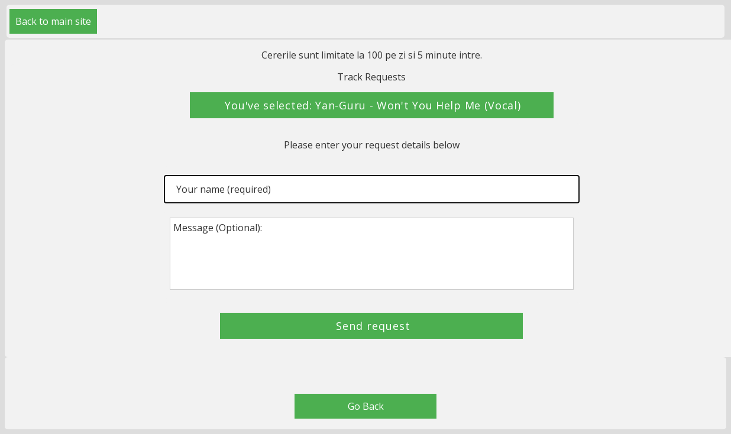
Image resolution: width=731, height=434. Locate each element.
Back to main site (53, 21)
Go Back (366, 406)
